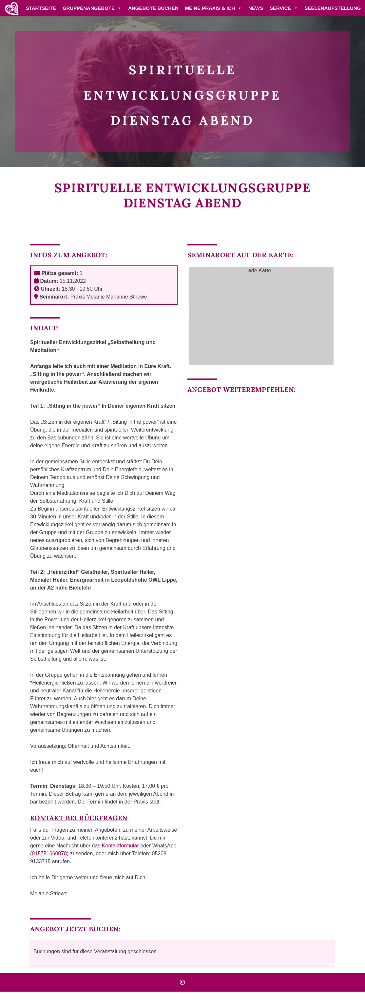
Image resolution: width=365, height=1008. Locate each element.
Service (284, 8)
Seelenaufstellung (333, 8)
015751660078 (49, 853)
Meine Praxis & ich (213, 8)
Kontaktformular (120, 845)
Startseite (41, 8)
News (255, 8)
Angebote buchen (153, 8)
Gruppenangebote (92, 8)
